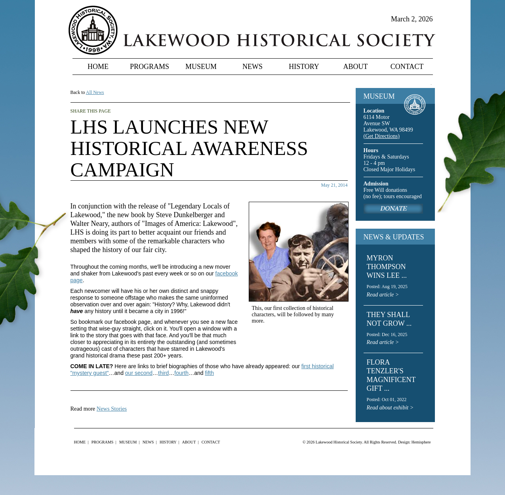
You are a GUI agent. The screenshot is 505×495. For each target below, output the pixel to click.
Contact (407, 67)
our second (138, 373)
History (304, 67)
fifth (209, 373)
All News (95, 92)
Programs (149, 67)
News (252, 67)
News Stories (112, 408)
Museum (201, 67)
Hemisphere (421, 442)
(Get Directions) (382, 136)
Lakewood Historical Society (339, 442)
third (163, 373)
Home (98, 67)
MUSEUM (379, 96)
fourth (181, 373)
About (355, 67)
